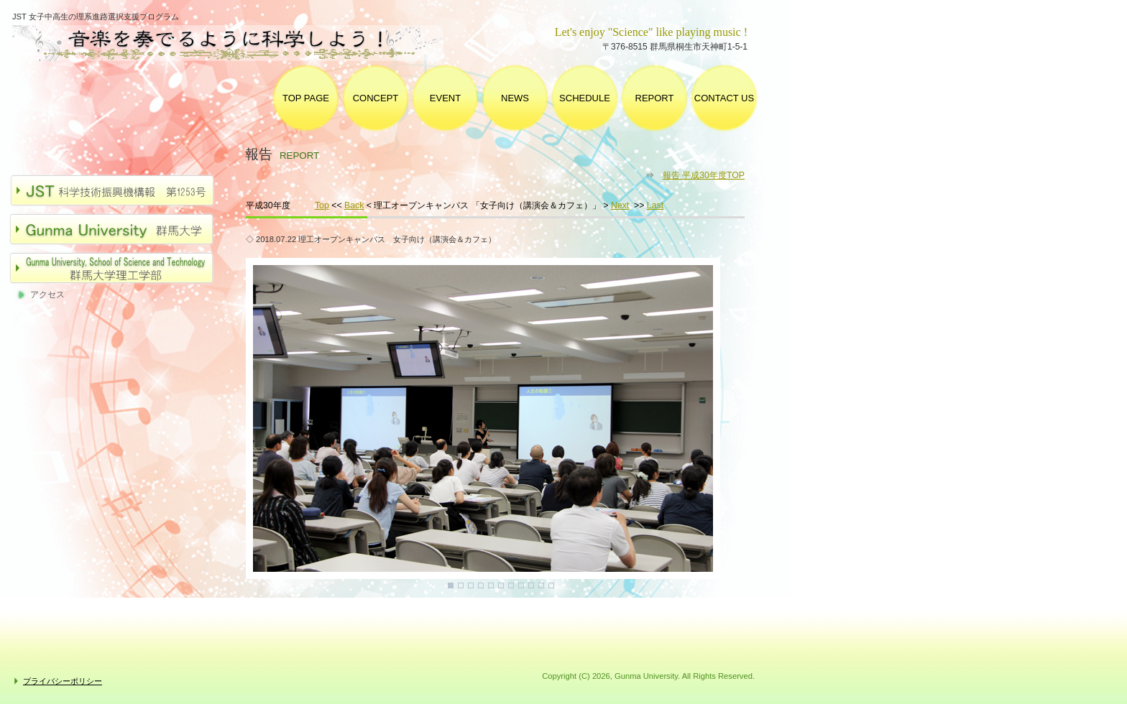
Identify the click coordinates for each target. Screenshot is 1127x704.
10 (541, 585)
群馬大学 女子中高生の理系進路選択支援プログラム (239, 43)
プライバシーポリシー (62, 681)
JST (119, 190)
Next (620, 205)
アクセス (47, 295)
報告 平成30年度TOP (704, 175)
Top (322, 205)
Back (354, 205)
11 (551, 585)
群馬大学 (119, 229)
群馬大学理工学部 (119, 268)
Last (655, 205)
